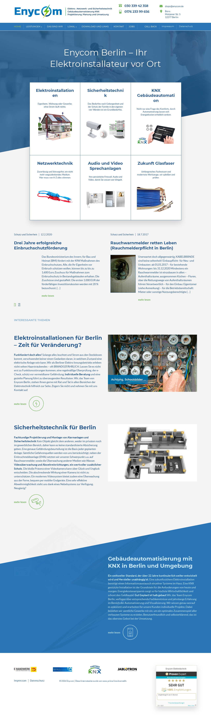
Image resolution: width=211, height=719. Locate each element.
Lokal (71, 27)
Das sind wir (55, 27)
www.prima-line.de (111, 681)
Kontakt (119, 27)
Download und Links (95, 27)
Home (17, 27)
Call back (151, 27)
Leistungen (33, 27)
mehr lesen (48, 295)
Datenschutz (186, 26)
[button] (15, 304)
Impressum (168, 26)
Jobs (132, 27)
